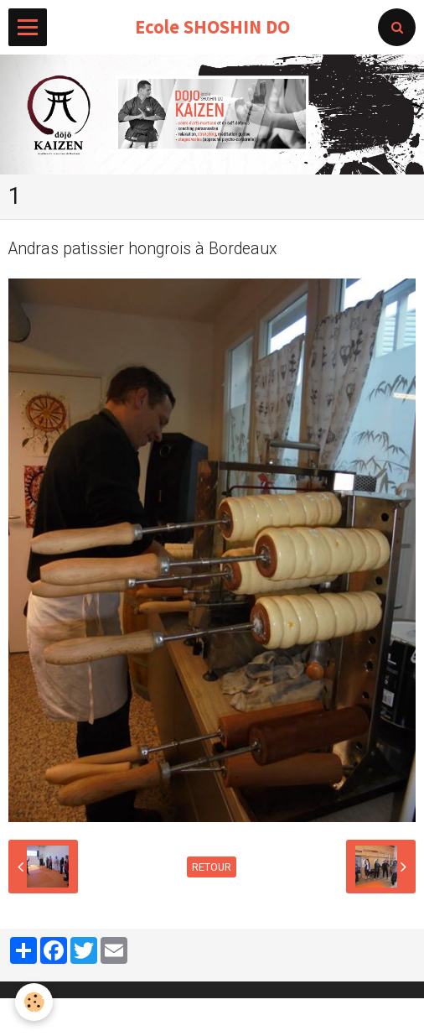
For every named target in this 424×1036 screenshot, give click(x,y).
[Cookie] (34, 1002)
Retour (211, 867)
